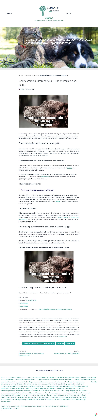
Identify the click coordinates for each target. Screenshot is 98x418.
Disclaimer (40, 411)
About (3, 411)
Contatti (48, 411)
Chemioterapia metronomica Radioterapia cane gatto (39, 348)
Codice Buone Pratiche (94, 385)
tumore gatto (71, 348)
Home (20, 75)
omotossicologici (31, 305)
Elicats (23, 89)
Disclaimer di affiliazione (60, 411)
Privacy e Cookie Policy (28, 411)
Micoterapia (24, 308)
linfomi (68, 205)
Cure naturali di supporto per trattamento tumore (57, 314)
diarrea (66, 221)
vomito (60, 221)
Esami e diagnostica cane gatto (31, 75)
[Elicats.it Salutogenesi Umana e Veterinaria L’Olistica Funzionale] (49, 13)
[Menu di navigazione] (9, 13)
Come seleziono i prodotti (10, 414)
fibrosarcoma (51, 180)
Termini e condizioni (13, 411)
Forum (68, 13)
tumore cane (61, 348)
